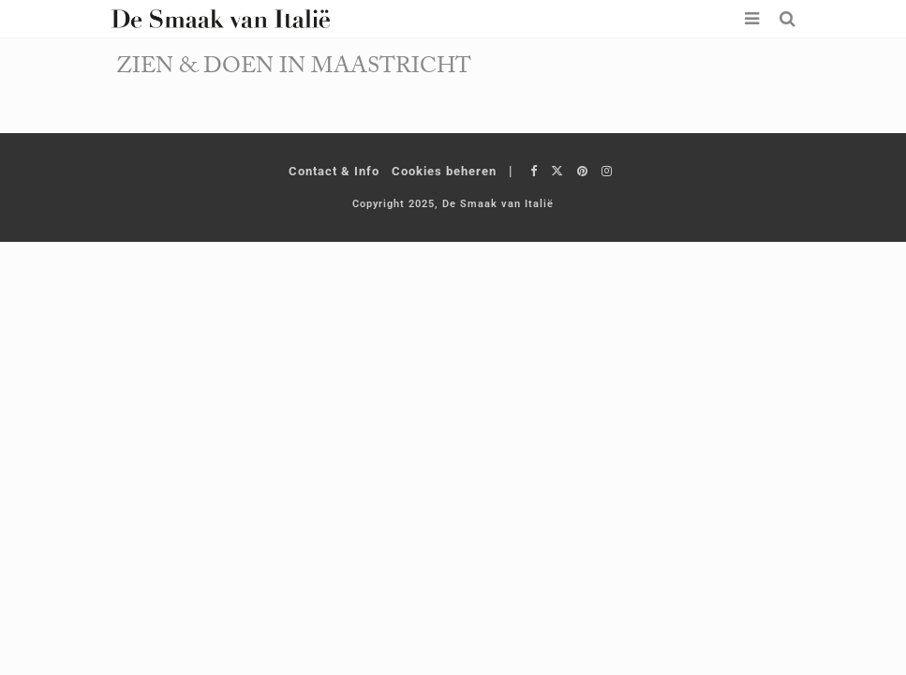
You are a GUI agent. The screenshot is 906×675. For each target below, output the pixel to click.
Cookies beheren (444, 171)
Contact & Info (334, 171)
